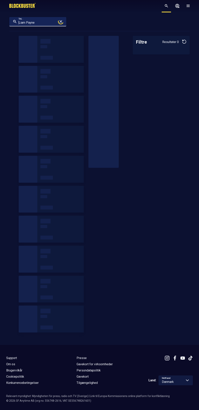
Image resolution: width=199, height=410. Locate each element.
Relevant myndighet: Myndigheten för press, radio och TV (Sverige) (47, 396)
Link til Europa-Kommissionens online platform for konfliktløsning (130, 396)
